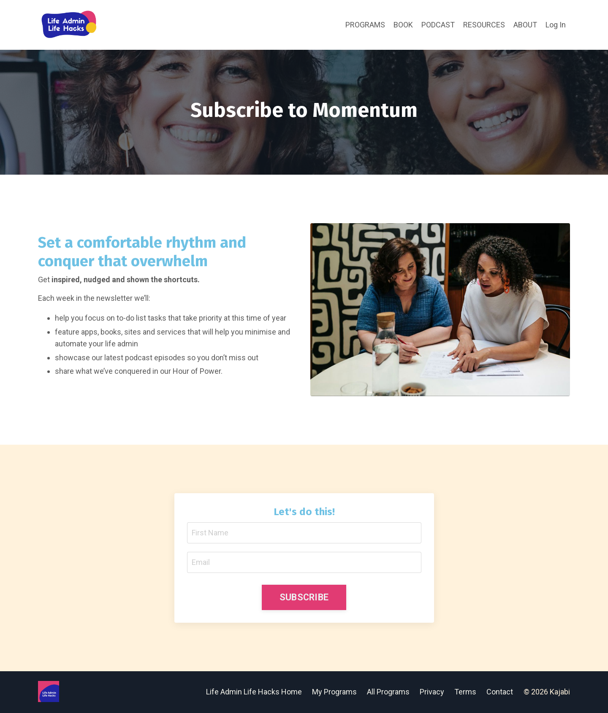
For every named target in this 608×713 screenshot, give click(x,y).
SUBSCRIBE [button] (304, 597)
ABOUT (525, 24)
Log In (556, 24)
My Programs (334, 691)
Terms (465, 691)
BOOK (403, 24)
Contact (499, 691)
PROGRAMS (365, 24)
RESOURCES (484, 24)
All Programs (388, 691)
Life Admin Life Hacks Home (254, 691)
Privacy (433, 691)
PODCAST (438, 24)
